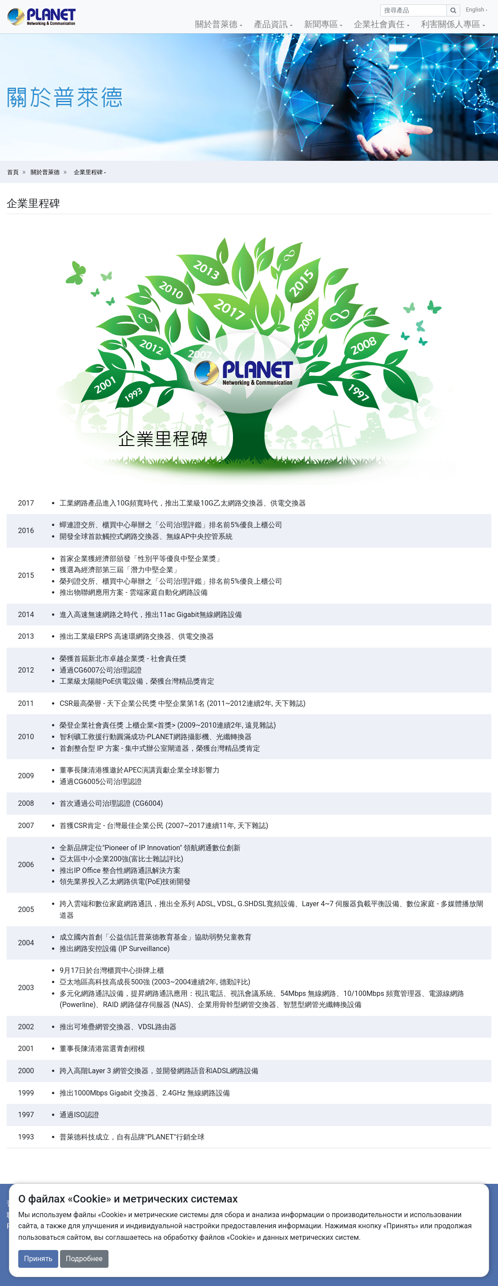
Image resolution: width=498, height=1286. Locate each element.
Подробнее (84, 1258)
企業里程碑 (89, 172)
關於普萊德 (45, 172)
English (476, 9)
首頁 (13, 172)
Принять (38, 1258)
